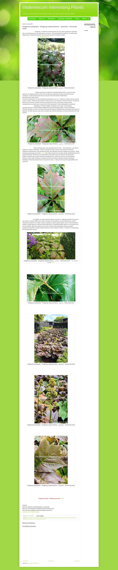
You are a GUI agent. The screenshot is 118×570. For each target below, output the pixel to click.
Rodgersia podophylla (39, 517)
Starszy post (76, 561)
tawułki (43, 153)
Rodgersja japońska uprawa (60, 517)
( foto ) (53, 262)
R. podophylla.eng (43, 37)
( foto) (62, 498)
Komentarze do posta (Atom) (33, 563)
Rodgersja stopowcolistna (70, 517)
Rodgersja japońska (51, 517)
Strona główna (51, 561)
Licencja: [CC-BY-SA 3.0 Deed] (30, 512)
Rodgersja (45, 517)
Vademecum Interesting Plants (53, 7)
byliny (34, 517)
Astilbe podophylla (29, 517)
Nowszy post (25, 561)
